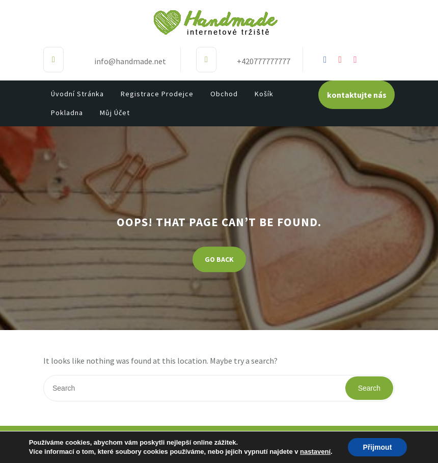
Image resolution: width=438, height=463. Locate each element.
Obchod (224, 93)
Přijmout (377, 447)
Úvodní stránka (77, 93)
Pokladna (67, 112)
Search (369, 388)
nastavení (315, 451)
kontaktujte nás (357, 95)
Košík (264, 93)
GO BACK (219, 259)
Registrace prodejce (157, 93)
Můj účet (115, 112)
